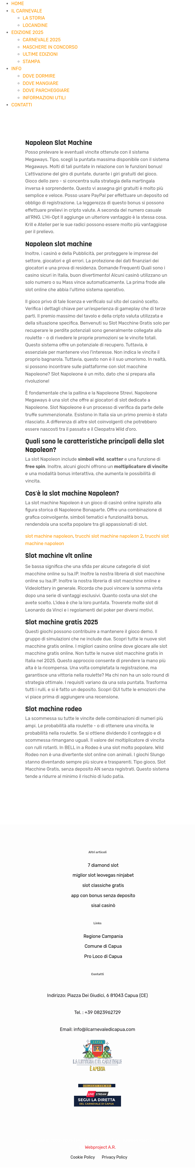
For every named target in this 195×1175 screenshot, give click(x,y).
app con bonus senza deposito (103, 895)
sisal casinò (103, 905)
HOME (17, 3)
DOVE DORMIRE (39, 76)
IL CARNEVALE (26, 11)
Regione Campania (103, 936)
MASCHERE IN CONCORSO (50, 47)
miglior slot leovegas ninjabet (103, 875)
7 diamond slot (103, 865)
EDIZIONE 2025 (27, 32)
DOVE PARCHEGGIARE (46, 90)
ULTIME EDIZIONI (40, 54)
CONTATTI (21, 105)
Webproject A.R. (100, 1147)
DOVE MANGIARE (40, 83)
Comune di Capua (103, 946)
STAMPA (31, 61)
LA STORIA (34, 18)
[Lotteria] (97, 1055)
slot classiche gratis (103, 885)
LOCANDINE (35, 25)
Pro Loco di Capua (103, 956)
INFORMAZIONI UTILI (44, 97)
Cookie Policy (83, 1157)
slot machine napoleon (49, 536)
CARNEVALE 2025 (42, 39)
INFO (16, 68)
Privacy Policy (114, 1157)
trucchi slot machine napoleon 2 (109, 536)
